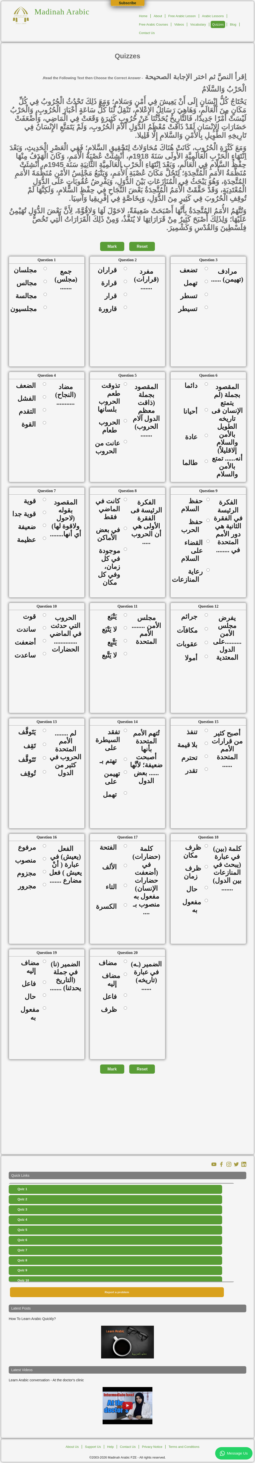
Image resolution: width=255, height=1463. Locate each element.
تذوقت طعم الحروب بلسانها (109, 397)
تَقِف (31, 746)
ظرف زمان (192, 872)
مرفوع (28, 847)
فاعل (30, 984)
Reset (142, 246)
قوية (31, 501)
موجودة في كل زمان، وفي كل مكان (109, 566)
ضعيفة (28, 527)
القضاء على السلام (191, 550)
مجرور (28, 886)
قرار (112, 296)
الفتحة (110, 847)
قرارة (110, 283)
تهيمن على (112, 777)
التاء (113, 887)
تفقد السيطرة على (107, 740)
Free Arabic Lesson (182, 16)
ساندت (27, 629)
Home (143, 16)
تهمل (192, 283)
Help (110, 1447)
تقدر (193, 770)
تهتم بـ (110, 761)
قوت (31, 616)
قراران (109, 270)
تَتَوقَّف (28, 759)
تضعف (190, 270)
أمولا (193, 658)
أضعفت (27, 642)
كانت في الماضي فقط (107, 509)
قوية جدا (25, 514)
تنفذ (194, 732)
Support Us (93, 1447)
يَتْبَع (113, 616)
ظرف (110, 1009)
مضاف (109, 963)
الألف (111, 867)
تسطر (190, 296)
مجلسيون (25, 309)
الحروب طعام (109, 426)
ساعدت (26, 655)
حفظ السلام (191, 505)
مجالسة (27, 296)
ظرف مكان (192, 851)
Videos (179, 24)
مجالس (28, 283)
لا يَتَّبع (111, 655)
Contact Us (147, 33)
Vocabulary (198, 24)
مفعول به (191, 906)
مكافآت (189, 630)
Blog (233, 24)
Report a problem (117, 1292)
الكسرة (108, 906)
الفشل (28, 398)
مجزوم (28, 873)
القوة (30, 424)
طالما (191, 463)
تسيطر (189, 309)
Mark (112, 246)
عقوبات (188, 644)
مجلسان (27, 270)
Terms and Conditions (184, 1447)
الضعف (27, 385)
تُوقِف (29, 773)
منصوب (27, 860)
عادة (193, 437)
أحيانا (192, 411)
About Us (72, 1447)
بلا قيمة (189, 745)
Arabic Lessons (213, 16)
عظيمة (28, 540)
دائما (193, 385)
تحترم (191, 758)
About (158, 16)
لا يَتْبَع (111, 629)
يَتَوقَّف (28, 732)
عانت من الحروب (107, 447)
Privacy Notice (152, 1447)
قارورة (109, 309)
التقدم (29, 411)
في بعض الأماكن (108, 534)
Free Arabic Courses (153, 24)
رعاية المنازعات (187, 575)
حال (193, 889)
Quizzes (218, 24)
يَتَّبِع (113, 642)
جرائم (191, 616)
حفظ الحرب (191, 526)
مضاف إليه (30, 967)
